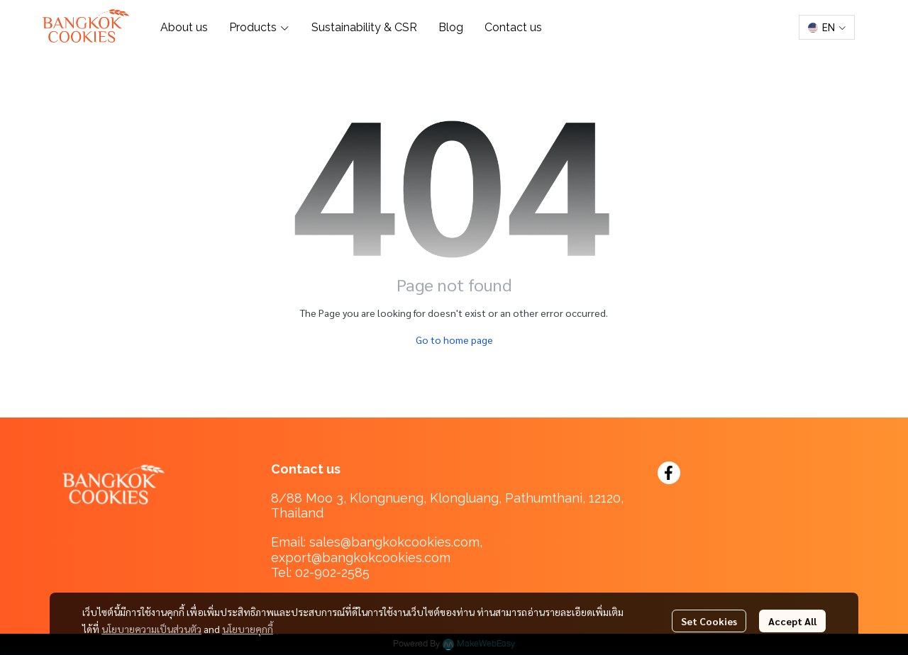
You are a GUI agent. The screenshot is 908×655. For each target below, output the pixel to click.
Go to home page (454, 339)
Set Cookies (709, 621)
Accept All (792, 621)
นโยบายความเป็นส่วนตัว (151, 628)
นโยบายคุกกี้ (247, 628)
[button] (827, 27)
